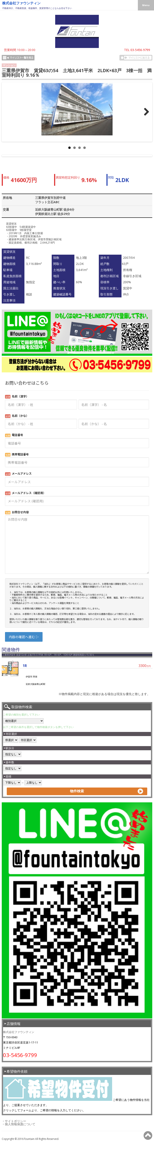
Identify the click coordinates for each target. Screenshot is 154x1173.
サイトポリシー (15, 1153)
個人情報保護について (20, 1156)
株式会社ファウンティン (21, 3)
